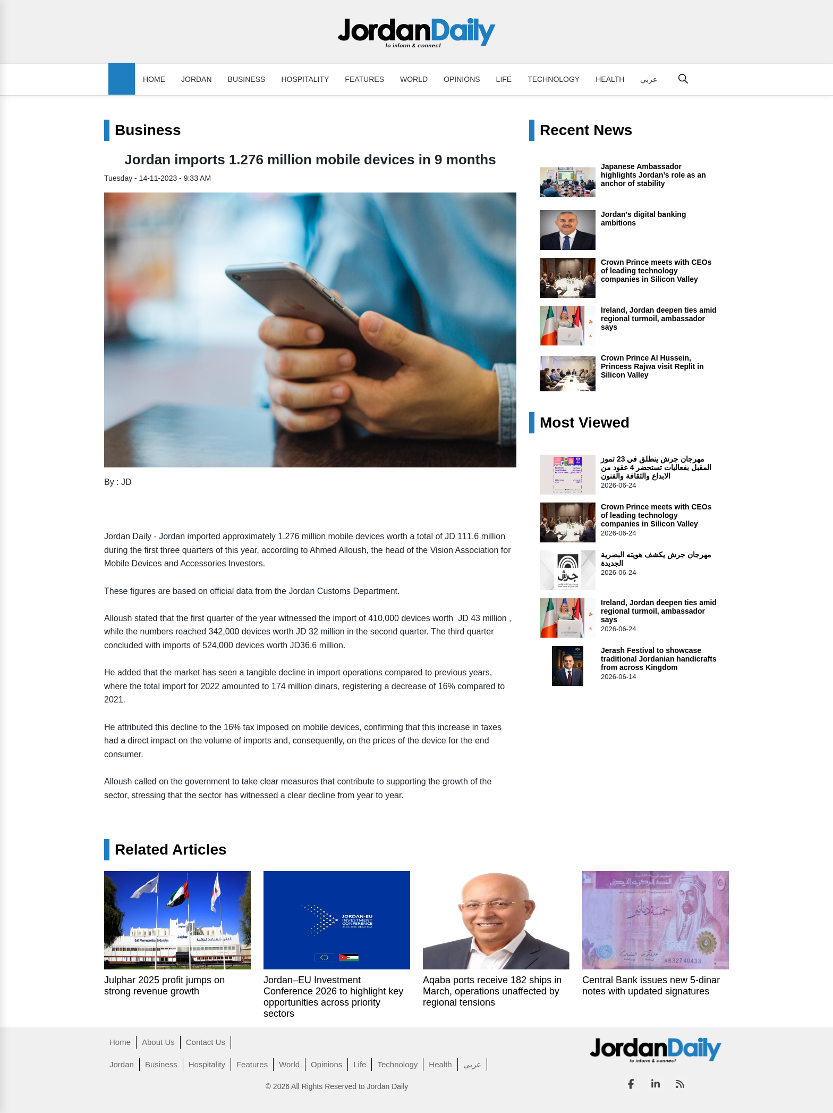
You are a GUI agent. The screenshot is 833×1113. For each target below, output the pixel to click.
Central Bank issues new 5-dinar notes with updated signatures (651, 986)
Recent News (586, 130)
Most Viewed (585, 422)
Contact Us (205, 1042)
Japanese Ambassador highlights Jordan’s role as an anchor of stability (653, 175)
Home (154, 79)
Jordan (196, 79)
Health (610, 79)
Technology (554, 79)
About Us (158, 1042)
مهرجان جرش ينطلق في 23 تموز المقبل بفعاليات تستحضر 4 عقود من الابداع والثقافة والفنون (656, 467)
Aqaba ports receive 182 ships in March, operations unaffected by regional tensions (492, 991)
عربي (648, 79)
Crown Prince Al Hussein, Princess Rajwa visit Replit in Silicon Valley (652, 366)
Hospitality (305, 79)
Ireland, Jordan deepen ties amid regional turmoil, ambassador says (659, 318)
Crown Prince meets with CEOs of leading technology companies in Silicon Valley (656, 270)
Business (247, 79)
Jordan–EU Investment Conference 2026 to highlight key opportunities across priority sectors (333, 997)
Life (504, 79)
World (414, 79)
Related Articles (171, 849)
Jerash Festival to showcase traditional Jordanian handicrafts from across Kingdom (659, 659)
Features (364, 79)
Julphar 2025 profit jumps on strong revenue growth (164, 986)
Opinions (462, 79)
